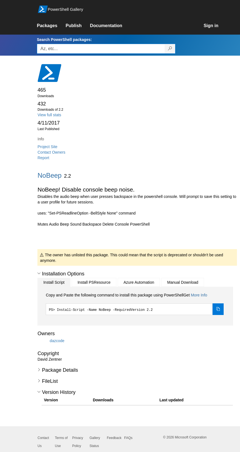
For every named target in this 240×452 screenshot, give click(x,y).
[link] (51, 26)
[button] (38, 273)
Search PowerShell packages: (64, 39)
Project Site (48, 146)
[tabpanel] (135, 303)
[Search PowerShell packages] (170, 49)
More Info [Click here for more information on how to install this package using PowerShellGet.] (199, 295)
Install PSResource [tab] (94, 282)
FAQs (128, 438)
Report (43, 158)
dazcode (57, 341)
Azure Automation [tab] (139, 282)
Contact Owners (51, 152)
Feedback (114, 438)
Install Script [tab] (53, 282)
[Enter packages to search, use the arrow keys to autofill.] (101, 49)
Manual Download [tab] (182, 282)
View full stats (49, 115)
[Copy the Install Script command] (218, 309)
